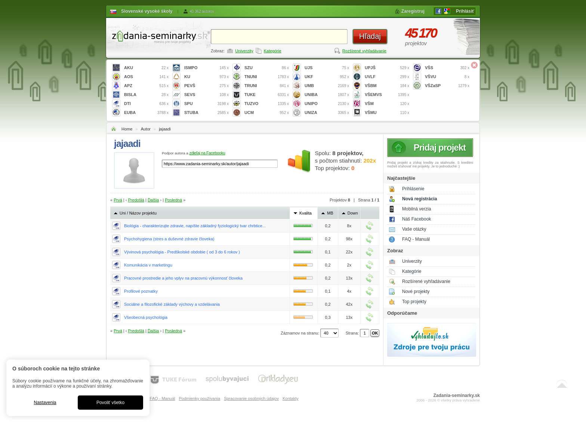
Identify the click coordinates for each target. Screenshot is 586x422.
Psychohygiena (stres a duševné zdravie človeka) (169, 239)
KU (206, 77)
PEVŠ (206, 85)
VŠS (447, 68)
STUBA (206, 112)
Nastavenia (45, 402)
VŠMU (387, 112)
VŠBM (387, 85)
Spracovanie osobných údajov (251, 398)
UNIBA (327, 94)
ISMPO (206, 68)
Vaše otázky (414, 229)
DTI (146, 103)
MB (330, 213)
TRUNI (266, 85)
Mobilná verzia (416, 209)
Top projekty (414, 301)
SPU (206, 103)
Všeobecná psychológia (145, 317)
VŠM (387, 103)
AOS (146, 77)
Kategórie (272, 51)
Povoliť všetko (110, 402)
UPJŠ (387, 68)
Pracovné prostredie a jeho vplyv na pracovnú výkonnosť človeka (183, 278)
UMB (327, 85)
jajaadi (165, 129)
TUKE (266, 94)
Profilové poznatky (141, 291)
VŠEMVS (387, 94)
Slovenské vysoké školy (146, 11)
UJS (327, 68)
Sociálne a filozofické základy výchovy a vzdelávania (172, 304)
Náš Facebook (416, 219)
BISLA (146, 94)
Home (126, 129)
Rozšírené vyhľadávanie (364, 51)
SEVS (206, 94)
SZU (266, 68)
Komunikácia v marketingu (148, 265)
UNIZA (327, 112)
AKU (146, 68)
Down (353, 213)
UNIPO (327, 103)
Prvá (118, 200)
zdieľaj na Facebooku (207, 153)
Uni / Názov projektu (138, 213)
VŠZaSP (447, 85)
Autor (146, 129)
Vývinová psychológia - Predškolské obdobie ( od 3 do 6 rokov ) (182, 252)
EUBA (146, 112)
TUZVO (266, 103)
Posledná (173, 200)
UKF (327, 77)
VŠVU (447, 77)
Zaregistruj (413, 11)
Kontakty (291, 398)
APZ (146, 85)
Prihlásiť (465, 11)
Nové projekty (415, 291)
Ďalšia (153, 200)
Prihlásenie (413, 188)
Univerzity (244, 51)
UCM (266, 112)
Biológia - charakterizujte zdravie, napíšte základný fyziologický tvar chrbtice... (195, 226)
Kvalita (305, 213)
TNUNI (266, 77)
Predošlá (136, 200)
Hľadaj (370, 36)
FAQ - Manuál (416, 239)
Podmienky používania (199, 398)
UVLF (387, 77)
